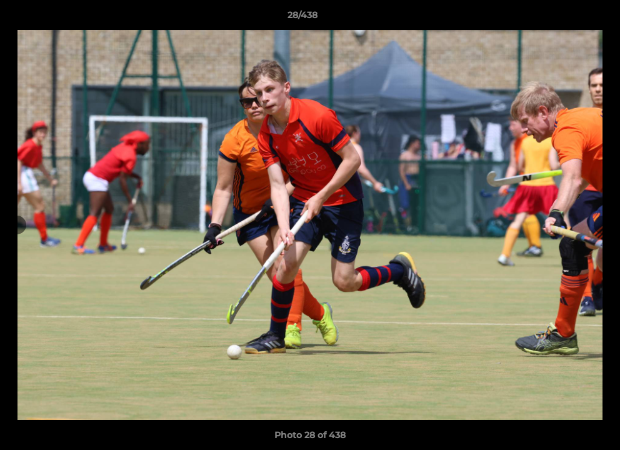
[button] (567, 18)
